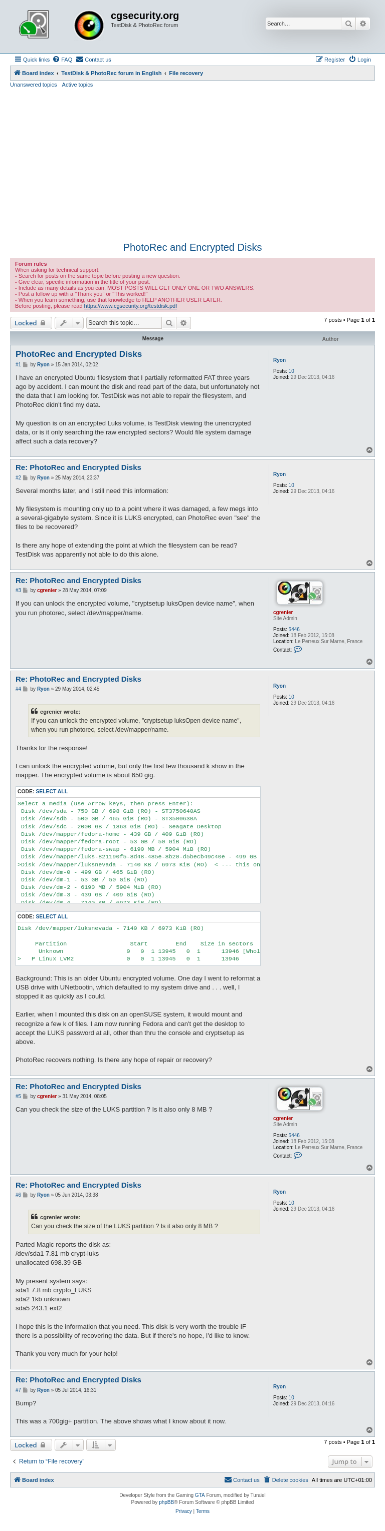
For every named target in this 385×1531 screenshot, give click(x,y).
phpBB (166, 1502)
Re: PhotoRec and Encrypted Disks (78, 467)
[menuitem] (62, 60)
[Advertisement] (192, 164)
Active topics (77, 85)
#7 (18, 1390)
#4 (18, 689)
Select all (52, 791)
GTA (200, 1495)
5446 (294, 629)
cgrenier (283, 612)
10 (291, 371)
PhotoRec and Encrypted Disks (192, 247)
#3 (18, 590)
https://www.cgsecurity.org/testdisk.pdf (130, 306)
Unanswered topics (33, 85)
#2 (18, 477)
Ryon (279, 360)
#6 (18, 1195)
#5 (18, 1096)
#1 (18, 364)
